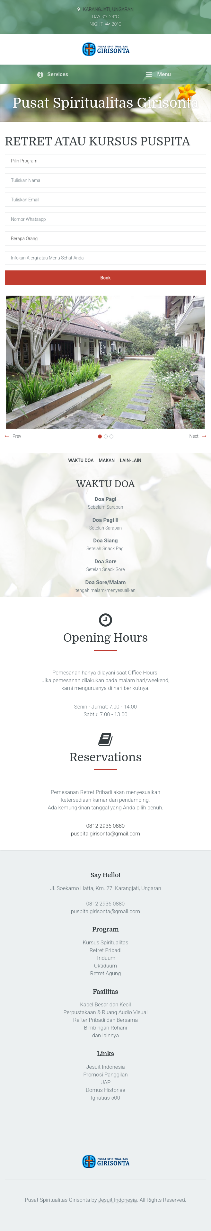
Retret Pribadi (106, 950)
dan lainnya (105, 1035)
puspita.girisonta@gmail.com (105, 833)
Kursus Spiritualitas (105, 942)
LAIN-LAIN (130, 460)
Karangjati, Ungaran (108, 9)
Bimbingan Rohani (105, 1027)
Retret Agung (105, 973)
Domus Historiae (105, 1090)
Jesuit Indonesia (105, 1067)
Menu (158, 74)
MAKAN (107, 460)
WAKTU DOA (80, 460)
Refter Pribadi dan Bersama (105, 1020)
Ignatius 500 (105, 1097)
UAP (106, 1082)
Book (105, 278)
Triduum (105, 958)
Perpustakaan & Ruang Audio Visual (105, 1012)
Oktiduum (105, 965)
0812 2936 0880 (105, 826)
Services (52, 74)
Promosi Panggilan (105, 1074)
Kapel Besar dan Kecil (105, 1004)
